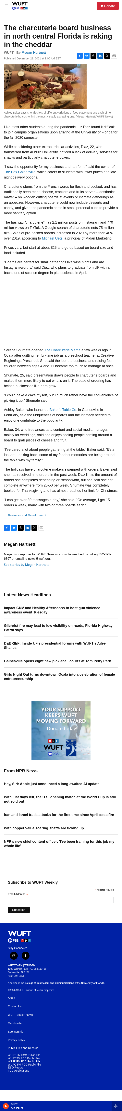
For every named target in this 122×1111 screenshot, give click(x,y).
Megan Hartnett (34, 53)
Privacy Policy (16, 1040)
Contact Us (14, 1006)
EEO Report (15, 1067)
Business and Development (27, 515)
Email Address (18, 894)
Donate (109, 6)
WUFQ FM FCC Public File (24, 1064)
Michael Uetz (52, 238)
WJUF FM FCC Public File (24, 1061)
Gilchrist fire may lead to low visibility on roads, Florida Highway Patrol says (58, 628)
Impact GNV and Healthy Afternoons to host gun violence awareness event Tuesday (52, 610)
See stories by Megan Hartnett (26, 564)
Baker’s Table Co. (63, 410)
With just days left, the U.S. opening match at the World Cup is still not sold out (60, 799)
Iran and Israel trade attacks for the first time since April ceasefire (59, 815)
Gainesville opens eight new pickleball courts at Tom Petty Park (57, 661)
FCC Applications (18, 1070)
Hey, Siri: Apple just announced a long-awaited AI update (51, 784)
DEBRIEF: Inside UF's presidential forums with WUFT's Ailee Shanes (55, 645)
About (11, 997)
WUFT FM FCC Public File (24, 1055)
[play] (6, 1106)
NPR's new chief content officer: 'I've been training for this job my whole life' (59, 844)
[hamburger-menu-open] (6, 6)
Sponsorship (15, 1031)
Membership (15, 1023)
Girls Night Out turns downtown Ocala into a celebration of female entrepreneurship (59, 677)
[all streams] (117, 1106)
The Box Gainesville (19, 172)
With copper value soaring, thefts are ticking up (44, 828)
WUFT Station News (20, 1014)
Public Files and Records (23, 1048)
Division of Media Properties (39, 990)
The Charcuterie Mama (62, 350)
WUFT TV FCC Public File (24, 1058)
